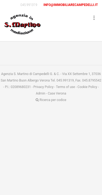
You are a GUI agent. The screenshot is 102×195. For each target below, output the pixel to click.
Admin (40, 93)
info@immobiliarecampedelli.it (71, 5)
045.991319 (28, 5)
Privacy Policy (43, 87)
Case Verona (57, 93)
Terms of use (65, 87)
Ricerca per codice (51, 100)
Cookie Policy (87, 87)
